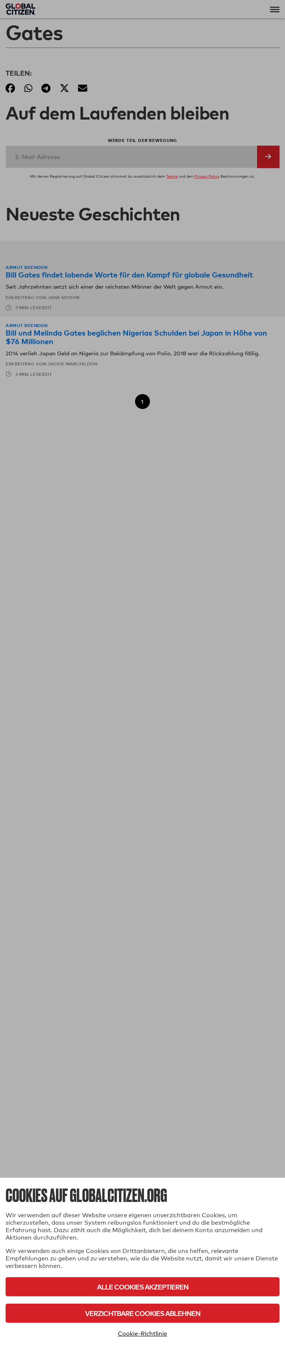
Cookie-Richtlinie (142, 1333)
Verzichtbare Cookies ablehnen (142, 1313)
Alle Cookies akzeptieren (142, 1286)
